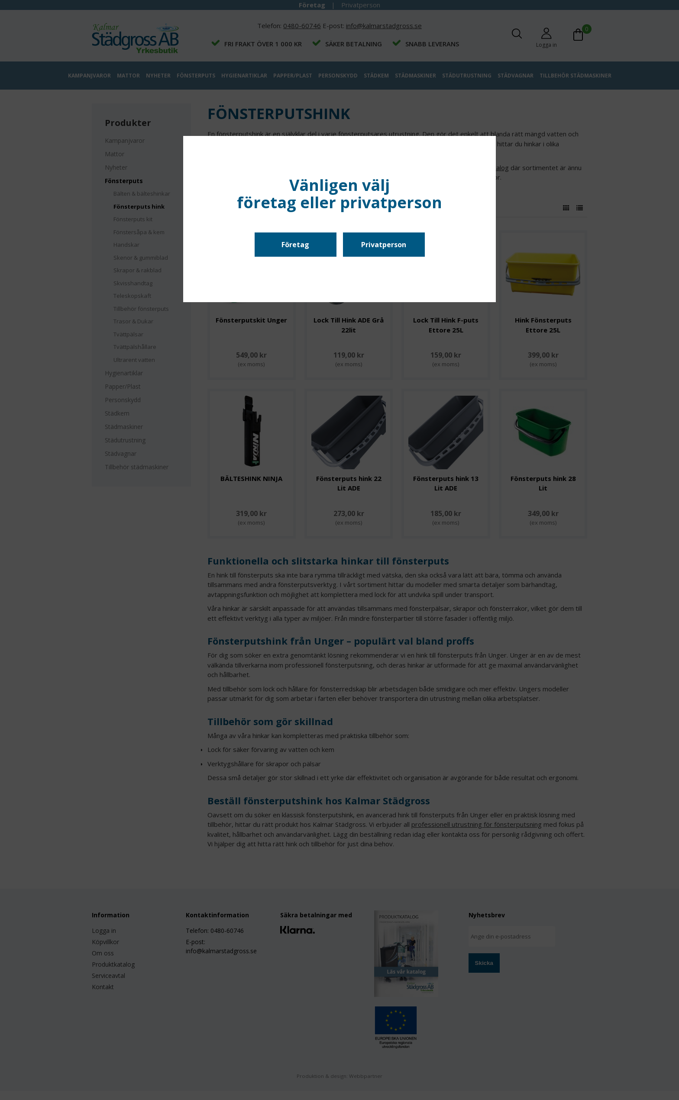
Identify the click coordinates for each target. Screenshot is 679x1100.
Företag (295, 244)
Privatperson (383, 244)
